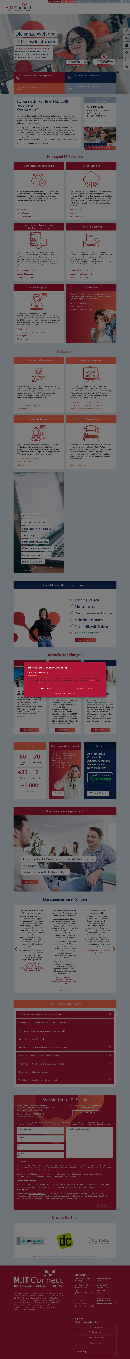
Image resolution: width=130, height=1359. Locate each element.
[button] (46, 688)
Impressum (57, 693)
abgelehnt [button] (92, 680)
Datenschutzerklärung (69, 693)
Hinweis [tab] (32, 673)
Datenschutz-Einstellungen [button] (48, 683)
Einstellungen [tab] (44, 673)
